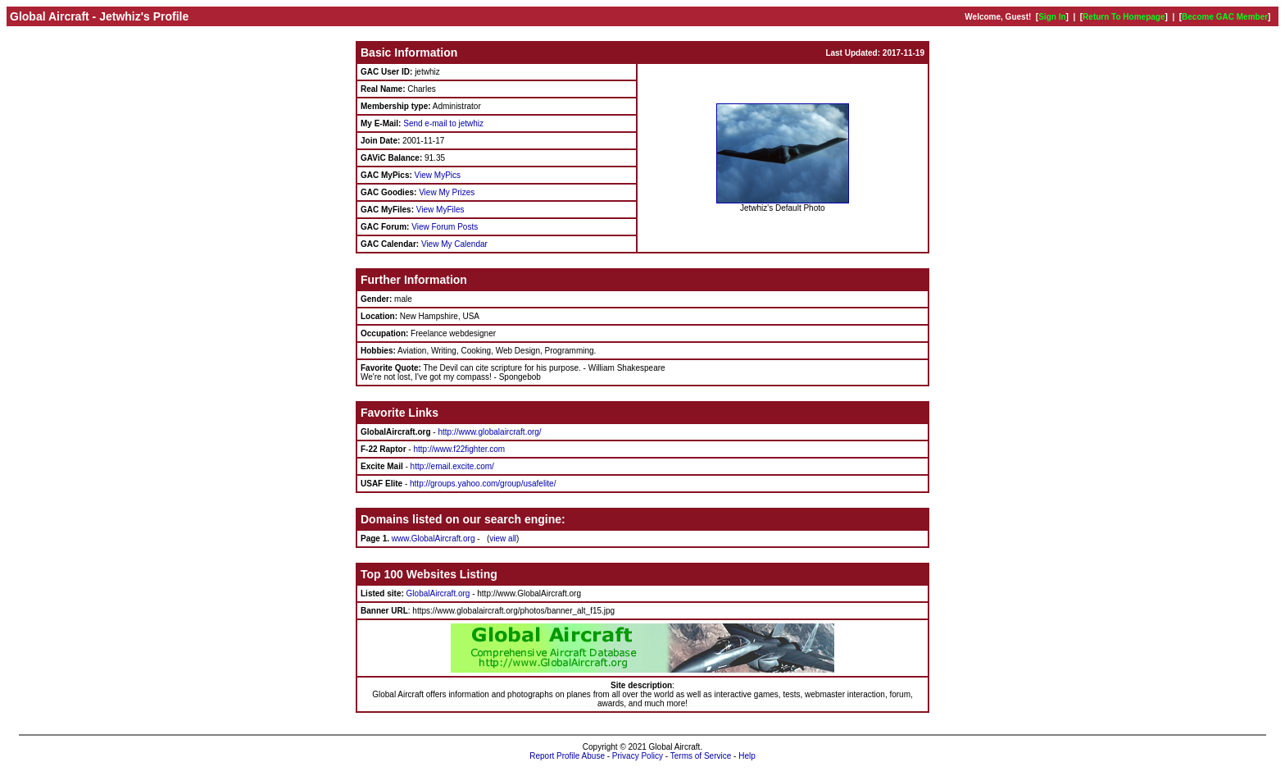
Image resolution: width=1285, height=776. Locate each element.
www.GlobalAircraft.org (433, 538)
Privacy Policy (637, 755)
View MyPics (438, 175)
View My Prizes (446, 192)
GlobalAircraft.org (438, 593)
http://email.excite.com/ (452, 466)
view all (502, 538)
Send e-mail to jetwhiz (443, 123)
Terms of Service (700, 755)
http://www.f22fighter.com (459, 449)
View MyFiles (440, 209)
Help (747, 755)
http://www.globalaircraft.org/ (489, 431)
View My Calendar (454, 244)
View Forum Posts (444, 226)
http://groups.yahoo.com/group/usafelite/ (483, 483)
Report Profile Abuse (567, 755)
